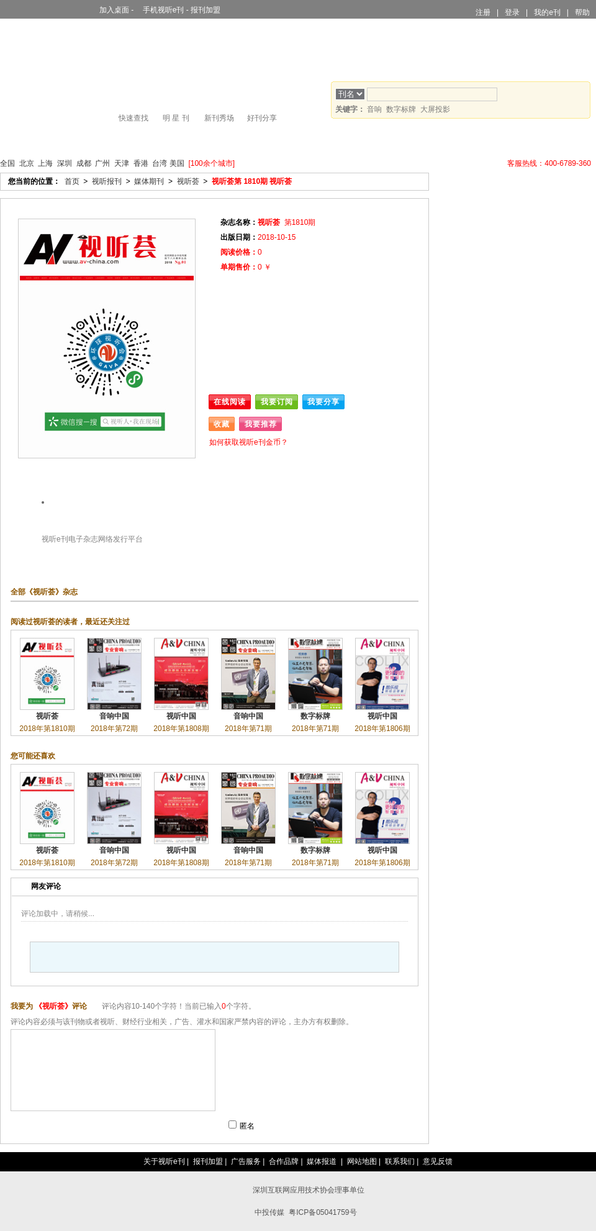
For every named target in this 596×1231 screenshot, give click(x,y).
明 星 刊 (176, 118)
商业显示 (154, 140)
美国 (176, 163)
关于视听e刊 (164, 1161)
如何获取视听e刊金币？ (248, 442)
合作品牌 (284, 1161)
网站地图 (362, 1161)
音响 (374, 109)
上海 (45, 163)
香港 (140, 163)
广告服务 (246, 1161)
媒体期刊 (149, 181)
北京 (26, 163)
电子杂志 (83, 539)
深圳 (64, 163)
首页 (17, 140)
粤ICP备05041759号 (322, 1212)
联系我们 (400, 1161)
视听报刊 (59, 140)
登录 (512, 12)
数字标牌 (401, 109)
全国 (7, 163)
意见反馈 (438, 1161)
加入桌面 (111, 10)
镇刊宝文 (393, 140)
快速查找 (133, 118)
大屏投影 (202, 140)
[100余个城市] (211, 163)
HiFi (250, 140)
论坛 (434, 140)
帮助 (582, 12)
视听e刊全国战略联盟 (463, 163)
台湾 (159, 163)
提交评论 (195, 1126)
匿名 (247, 1126)
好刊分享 (262, 118)
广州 (102, 163)
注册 (483, 12)
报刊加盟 (205, 10)
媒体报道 (321, 1161)
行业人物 (345, 140)
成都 (83, 163)
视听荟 (188, 181)
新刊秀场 (219, 118)
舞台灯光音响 (106, 140)
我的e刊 (547, 12)
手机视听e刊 (160, 10)
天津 (121, 163)
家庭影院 (298, 140)
